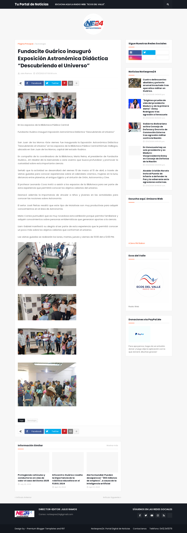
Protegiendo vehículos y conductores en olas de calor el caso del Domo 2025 (33, 478)
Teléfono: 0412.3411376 (160, 528)
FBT (63, 528)
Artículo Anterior (24, 497)
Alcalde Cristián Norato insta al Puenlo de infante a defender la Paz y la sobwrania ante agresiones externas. (156, 176)
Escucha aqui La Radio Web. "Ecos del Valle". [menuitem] (80, 4)
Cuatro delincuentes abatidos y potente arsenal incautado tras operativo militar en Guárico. (156, 85)
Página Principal (25, 43)
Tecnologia (40, 43)
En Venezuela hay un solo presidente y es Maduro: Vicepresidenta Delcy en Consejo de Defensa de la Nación (156, 154)
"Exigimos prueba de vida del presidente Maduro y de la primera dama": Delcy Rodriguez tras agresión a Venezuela (156, 107)
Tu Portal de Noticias (32, 4)
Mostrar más (112, 445)
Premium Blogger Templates (41, 528)
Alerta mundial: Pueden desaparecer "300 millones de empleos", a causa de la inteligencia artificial (102, 479)
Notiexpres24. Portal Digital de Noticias (110, 528)
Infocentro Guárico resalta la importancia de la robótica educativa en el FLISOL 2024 (67, 479)
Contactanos (140, 528)
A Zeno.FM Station (137, 243)
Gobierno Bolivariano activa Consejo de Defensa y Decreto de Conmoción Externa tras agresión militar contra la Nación (155, 131)
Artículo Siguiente (111, 497)
